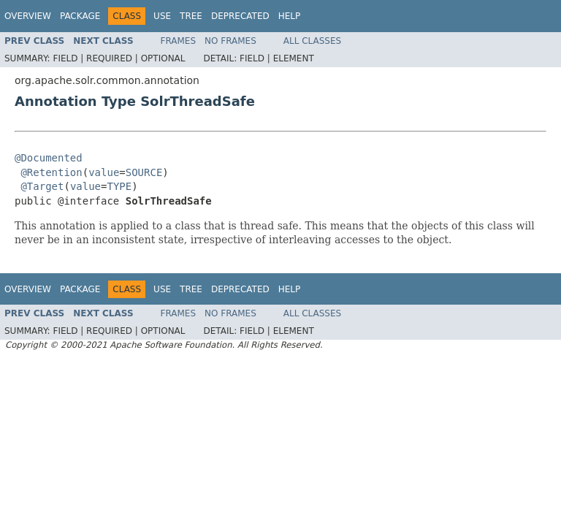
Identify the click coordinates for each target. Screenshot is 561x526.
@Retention (51, 172)
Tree (191, 16)
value (103, 172)
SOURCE (144, 172)
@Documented (49, 158)
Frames (178, 41)
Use (162, 16)
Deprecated (240, 16)
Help (289, 16)
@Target (42, 186)
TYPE (119, 186)
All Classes (312, 41)
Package (80, 16)
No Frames (230, 41)
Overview (27, 16)
